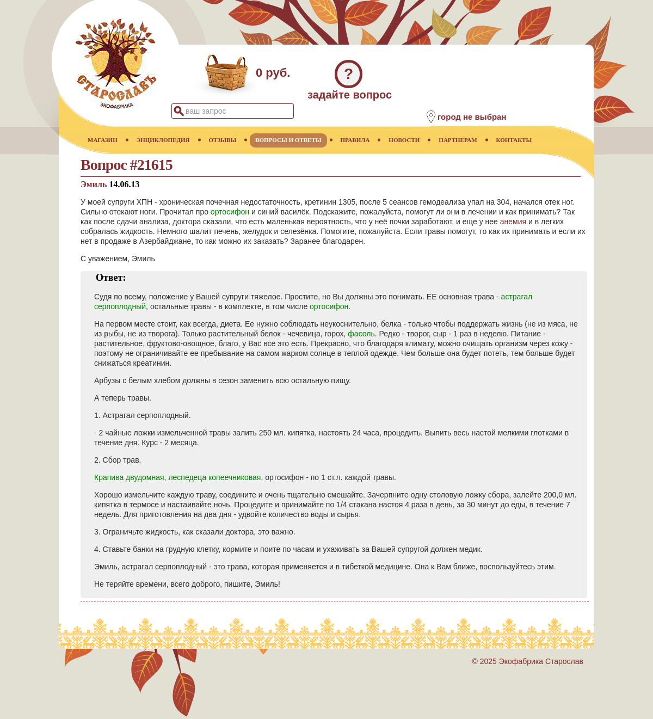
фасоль (361, 333)
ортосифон (230, 211)
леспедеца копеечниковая (214, 477)
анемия (513, 221)
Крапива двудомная (129, 477)
